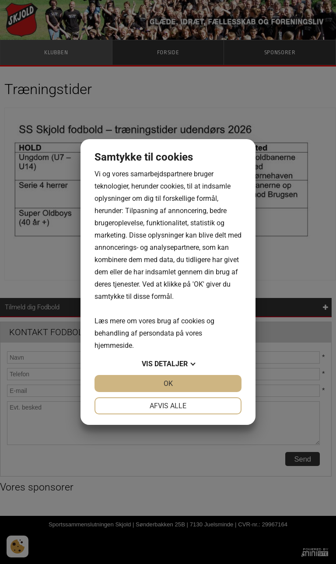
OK (168, 383)
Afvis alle (168, 406)
